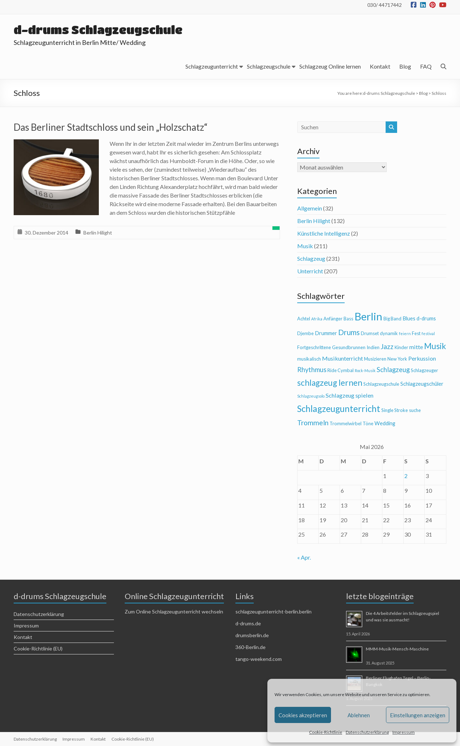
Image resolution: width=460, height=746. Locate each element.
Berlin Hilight (97, 233)
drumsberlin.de (252, 635)
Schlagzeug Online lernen (330, 66)
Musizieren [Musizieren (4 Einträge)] (375, 359)
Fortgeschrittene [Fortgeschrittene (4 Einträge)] (314, 347)
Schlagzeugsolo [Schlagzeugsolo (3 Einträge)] (311, 396)
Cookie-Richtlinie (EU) (38, 648)
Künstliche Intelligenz (323, 233)
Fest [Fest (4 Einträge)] (416, 333)
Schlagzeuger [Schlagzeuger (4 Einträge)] (424, 370)
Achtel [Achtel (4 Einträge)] (303, 318)
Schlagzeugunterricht (211, 66)
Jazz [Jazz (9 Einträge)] (387, 346)
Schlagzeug (311, 258)
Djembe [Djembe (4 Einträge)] (305, 333)
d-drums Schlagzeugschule (98, 29)
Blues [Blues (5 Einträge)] (408, 318)
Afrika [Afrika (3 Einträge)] (316, 318)
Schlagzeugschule (268, 66)
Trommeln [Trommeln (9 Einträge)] (312, 422)
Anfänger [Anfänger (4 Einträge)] (332, 318)
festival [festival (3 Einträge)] (428, 333)
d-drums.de (248, 623)
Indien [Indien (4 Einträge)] (373, 347)
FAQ (426, 66)
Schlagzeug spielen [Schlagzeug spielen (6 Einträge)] (349, 395)
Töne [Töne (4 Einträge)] (368, 423)
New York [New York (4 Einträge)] (397, 359)
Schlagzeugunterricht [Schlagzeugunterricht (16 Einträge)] (338, 408)
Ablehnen (359, 715)
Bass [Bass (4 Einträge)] (348, 318)
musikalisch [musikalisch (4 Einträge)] (309, 359)
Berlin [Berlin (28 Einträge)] (368, 316)
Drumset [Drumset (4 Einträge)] (370, 333)
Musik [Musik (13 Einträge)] (435, 346)
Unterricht (310, 271)
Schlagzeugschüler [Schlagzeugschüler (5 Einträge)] (421, 384)
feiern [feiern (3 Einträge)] (405, 333)
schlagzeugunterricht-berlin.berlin (273, 611)
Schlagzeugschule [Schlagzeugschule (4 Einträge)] (381, 384)
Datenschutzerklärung (367, 732)
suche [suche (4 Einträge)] (415, 410)
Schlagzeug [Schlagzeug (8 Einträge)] (393, 370)
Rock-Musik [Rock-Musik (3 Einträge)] (365, 370)
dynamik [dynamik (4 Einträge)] (389, 333)
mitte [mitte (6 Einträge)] (416, 346)
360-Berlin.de (250, 647)
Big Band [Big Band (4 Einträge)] (392, 318)
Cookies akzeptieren (303, 715)
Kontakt (380, 66)
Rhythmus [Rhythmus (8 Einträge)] (311, 370)
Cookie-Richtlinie (325, 732)
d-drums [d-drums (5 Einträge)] (426, 318)
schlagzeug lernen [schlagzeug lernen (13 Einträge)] (329, 383)
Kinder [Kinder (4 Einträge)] (401, 347)
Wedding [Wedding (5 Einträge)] (384, 423)
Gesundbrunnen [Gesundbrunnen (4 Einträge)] (348, 347)
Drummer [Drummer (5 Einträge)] (326, 333)
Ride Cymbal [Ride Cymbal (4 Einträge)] (340, 370)
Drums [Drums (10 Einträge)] (349, 332)
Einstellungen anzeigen (417, 715)
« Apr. (304, 557)
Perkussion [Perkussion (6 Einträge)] (422, 358)
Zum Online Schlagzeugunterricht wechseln (174, 611)
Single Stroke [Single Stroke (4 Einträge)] (394, 410)
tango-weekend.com (258, 659)
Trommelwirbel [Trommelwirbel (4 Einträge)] (346, 423)
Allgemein (309, 208)
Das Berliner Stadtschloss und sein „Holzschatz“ (111, 127)
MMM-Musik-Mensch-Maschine (397, 649)
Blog (405, 66)
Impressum (403, 732)
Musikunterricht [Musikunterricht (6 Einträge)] (342, 358)
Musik (305, 245)
